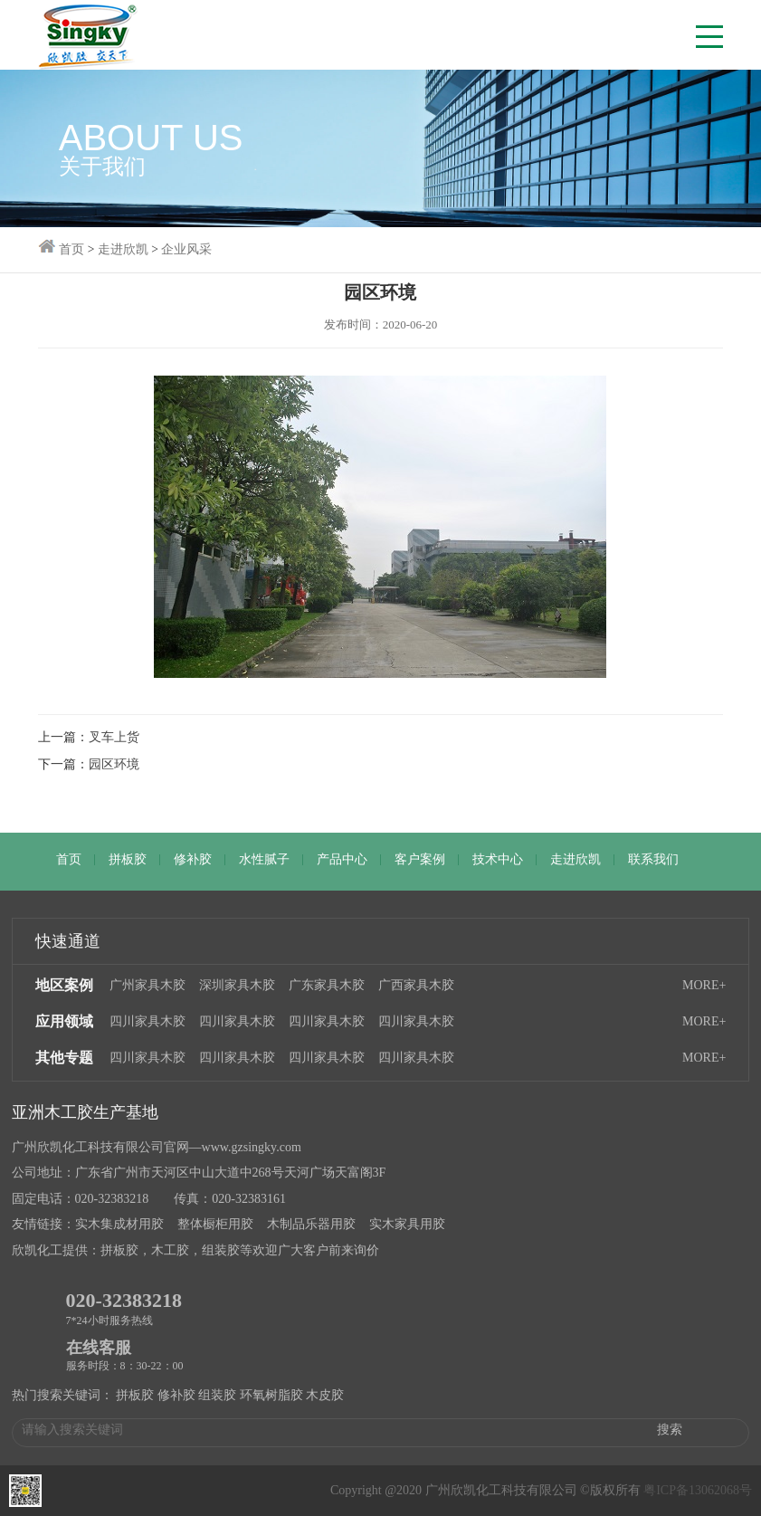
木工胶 (170, 1250)
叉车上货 (114, 737)
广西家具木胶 (416, 985)
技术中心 (497, 859)
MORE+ (704, 985)
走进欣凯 (575, 859)
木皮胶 (325, 1395)
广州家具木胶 (147, 985)
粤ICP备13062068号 (697, 1490)
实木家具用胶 (407, 1224)
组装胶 (221, 1250)
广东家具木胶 (327, 985)
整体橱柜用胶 (215, 1224)
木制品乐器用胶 (311, 1224)
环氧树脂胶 (271, 1395)
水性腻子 (264, 859)
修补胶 (193, 859)
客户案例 (420, 859)
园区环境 (114, 764)
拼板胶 (128, 859)
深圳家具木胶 (237, 985)
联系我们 (653, 859)
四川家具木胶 (147, 1021)
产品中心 (342, 859)
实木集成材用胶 (119, 1224)
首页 (68, 859)
